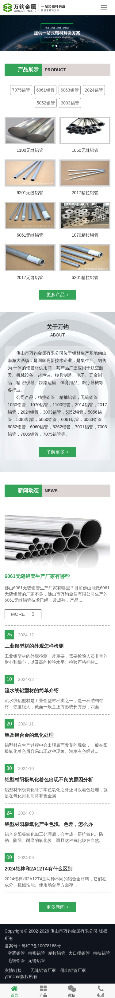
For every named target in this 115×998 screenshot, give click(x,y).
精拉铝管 (56, 953)
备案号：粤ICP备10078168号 (33, 945)
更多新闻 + (57, 907)
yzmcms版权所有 (21, 976)
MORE (18, 614)
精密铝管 (36, 953)
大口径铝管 (79, 953)
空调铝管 (16, 953)
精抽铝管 (101, 953)
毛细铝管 (16, 960)
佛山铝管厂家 (73, 970)
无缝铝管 (36, 960)
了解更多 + (57, 451)
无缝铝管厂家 (43, 970)
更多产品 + (57, 294)
